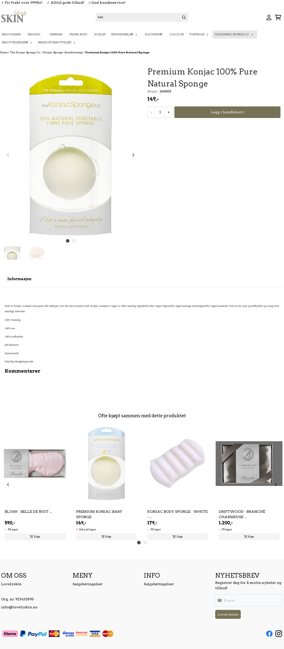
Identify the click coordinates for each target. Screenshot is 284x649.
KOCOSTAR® (153, 34)
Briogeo (35, 34)
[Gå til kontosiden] (269, 17)
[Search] (183, 17)
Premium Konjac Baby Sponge (99, 514)
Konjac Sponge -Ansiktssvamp (63, 52)
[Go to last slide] (8, 484)
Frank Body (78, 34)
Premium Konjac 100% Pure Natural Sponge (117, 52)
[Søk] (142, 17)
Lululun (177, 34)
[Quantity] (160, 112)
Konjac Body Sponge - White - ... (177, 514)
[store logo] (14, 17)
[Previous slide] (8, 155)
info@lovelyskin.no (19, 607)
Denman (55, 34)
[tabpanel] (35, 483)
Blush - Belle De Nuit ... (28, 511)
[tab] (67, 241)
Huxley (100, 34)
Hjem (4, 52)
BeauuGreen (11, 34)
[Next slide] (133, 155)
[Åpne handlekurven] (278, 17)
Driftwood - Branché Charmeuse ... (242, 514)
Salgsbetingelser (88, 584)
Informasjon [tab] (19, 279)
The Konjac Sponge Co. (25, 52)
